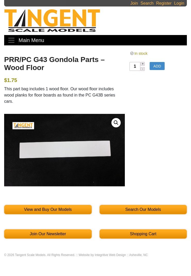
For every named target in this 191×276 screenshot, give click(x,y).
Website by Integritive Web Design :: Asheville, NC (113, 255)
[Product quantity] (134, 66)
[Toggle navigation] (11, 40)
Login (179, 3)
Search (147, 3)
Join (134, 3)
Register (164, 3)
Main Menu (31, 40)
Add (157, 66)
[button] (116, 122)
